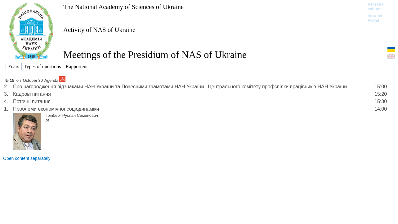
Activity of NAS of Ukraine (99, 29)
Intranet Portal (375, 18)
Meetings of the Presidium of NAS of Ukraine (155, 54)
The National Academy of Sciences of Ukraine (123, 6)
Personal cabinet (376, 6)
